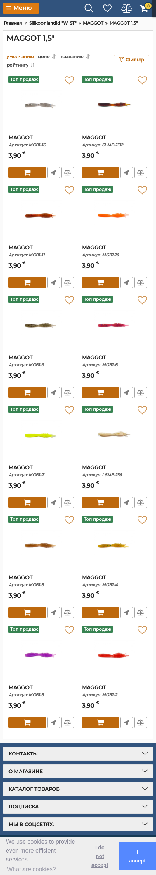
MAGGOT (41, 141)
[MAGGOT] (41, 103)
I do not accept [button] (99, 856)
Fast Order (53, 172)
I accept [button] (137, 856)
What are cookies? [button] (31, 869)
